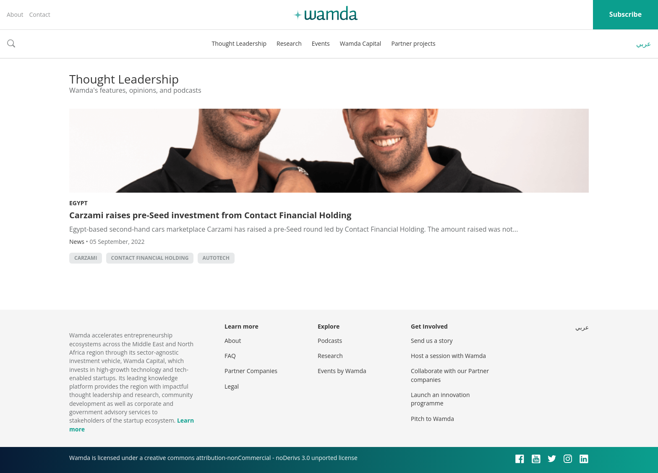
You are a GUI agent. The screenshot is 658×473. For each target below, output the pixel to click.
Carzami (85, 257)
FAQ (230, 356)
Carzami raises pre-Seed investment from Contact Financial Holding (210, 215)
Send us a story (431, 341)
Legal (232, 386)
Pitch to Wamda (432, 419)
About (15, 14)
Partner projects (413, 43)
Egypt (78, 203)
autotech (216, 257)
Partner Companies (251, 371)
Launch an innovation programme (440, 399)
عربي (643, 43)
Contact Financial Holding (150, 257)
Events (321, 43)
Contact (39, 14)
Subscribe (625, 14)
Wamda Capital (360, 43)
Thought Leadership (239, 43)
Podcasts (330, 341)
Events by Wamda (342, 371)
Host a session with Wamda (448, 356)
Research (289, 43)
